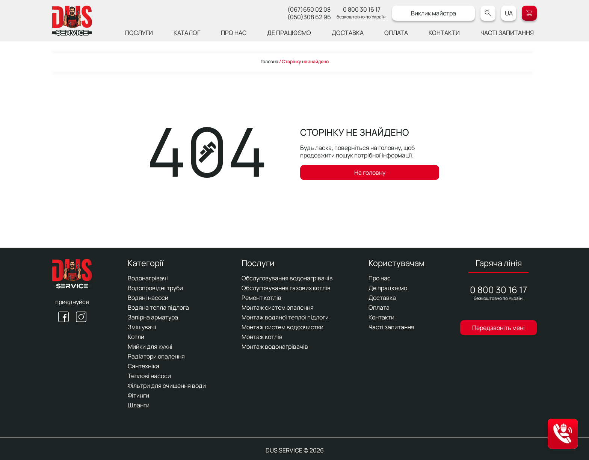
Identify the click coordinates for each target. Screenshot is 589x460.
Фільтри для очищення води (167, 385)
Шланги (139, 405)
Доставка (348, 33)
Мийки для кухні (150, 346)
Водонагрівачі (148, 278)
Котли (136, 337)
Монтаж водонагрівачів (275, 346)
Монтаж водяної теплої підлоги (285, 317)
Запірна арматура (153, 317)
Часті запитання (507, 33)
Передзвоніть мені (498, 328)
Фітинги (138, 395)
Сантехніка (143, 366)
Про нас (233, 33)
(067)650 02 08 (309, 9)
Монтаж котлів (262, 337)
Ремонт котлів (261, 298)
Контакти (444, 33)
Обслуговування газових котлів (286, 288)
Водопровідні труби (155, 288)
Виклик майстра (433, 13)
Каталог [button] (187, 33)
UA (509, 13)
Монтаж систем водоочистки (282, 327)
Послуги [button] (139, 33)
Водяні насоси (148, 298)
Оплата (396, 33)
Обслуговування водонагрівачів (287, 278)
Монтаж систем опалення (278, 307)
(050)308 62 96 (309, 17)
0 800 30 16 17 (362, 9)
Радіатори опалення (156, 356)
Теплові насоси (149, 376)
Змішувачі (142, 327)
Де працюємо (289, 33)
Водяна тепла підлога (158, 307)
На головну (369, 172)
